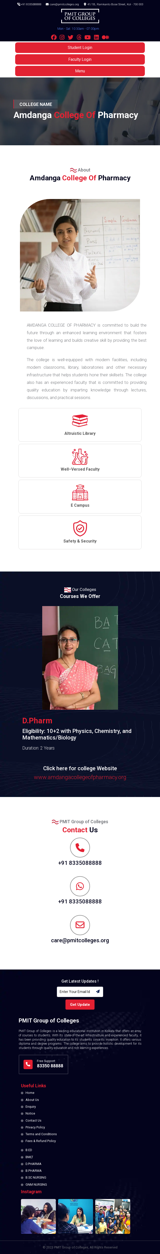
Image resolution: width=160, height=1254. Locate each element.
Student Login (80, 49)
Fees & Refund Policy (41, 1141)
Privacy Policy (35, 1127)
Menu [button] (80, 72)
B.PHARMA (34, 1171)
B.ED (29, 1150)
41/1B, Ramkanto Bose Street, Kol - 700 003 (113, 4)
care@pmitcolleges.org (62, 4)
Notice (30, 1113)
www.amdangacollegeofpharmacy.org (80, 777)
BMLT (29, 1157)
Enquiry (31, 1106)
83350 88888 (50, 1065)
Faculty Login (80, 60)
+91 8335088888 (29, 4)
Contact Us (33, 1120)
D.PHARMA (33, 1164)
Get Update (80, 1004)
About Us (32, 1100)
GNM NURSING (36, 1184)
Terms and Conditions (41, 1134)
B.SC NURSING (36, 1177)
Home (30, 1093)
